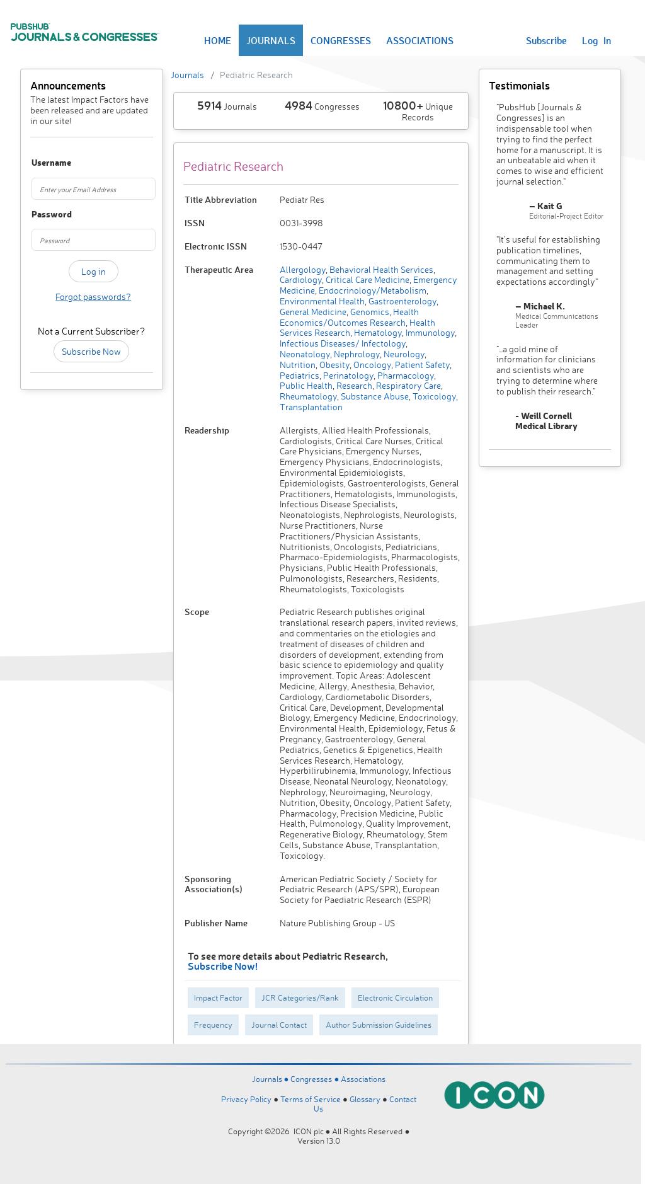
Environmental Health (322, 301)
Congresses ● (315, 1079)
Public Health (306, 385)
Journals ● (271, 1079)
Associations (363, 1079)
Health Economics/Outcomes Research (349, 317)
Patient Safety (421, 364)
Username (40, 163)
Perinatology (347, 375)
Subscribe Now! (223, 965)
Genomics (368, 311)
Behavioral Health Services (380, 269)
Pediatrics (299, 375)
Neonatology (305, 353)
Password (40, 214)
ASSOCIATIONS (420, 40)
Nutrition (298, 364)
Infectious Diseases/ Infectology (343, 343)
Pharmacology (404, 375)
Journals (187, 74)
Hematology (377, 332)
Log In (596, 40)
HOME (217, 40)
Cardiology (301, 279)
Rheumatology (308, 396)
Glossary (365, 1099)
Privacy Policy (246, 1099)
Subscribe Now (91, 351)
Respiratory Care (407, 385)
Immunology (429, 332)
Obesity (333, 364)
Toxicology (433, 396)
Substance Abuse (374, 396)
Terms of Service (310, 1099)
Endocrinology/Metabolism (371, 290)
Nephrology (356, 353)
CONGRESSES (341, 40)
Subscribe (546, 40)
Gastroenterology (402, 301)
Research (353, 385)
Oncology (371, 364)
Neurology (403, 353)
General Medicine (313, 311)
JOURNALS (270, 40)
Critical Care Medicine (366, 279)
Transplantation (311, 406)
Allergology (303, 269)
